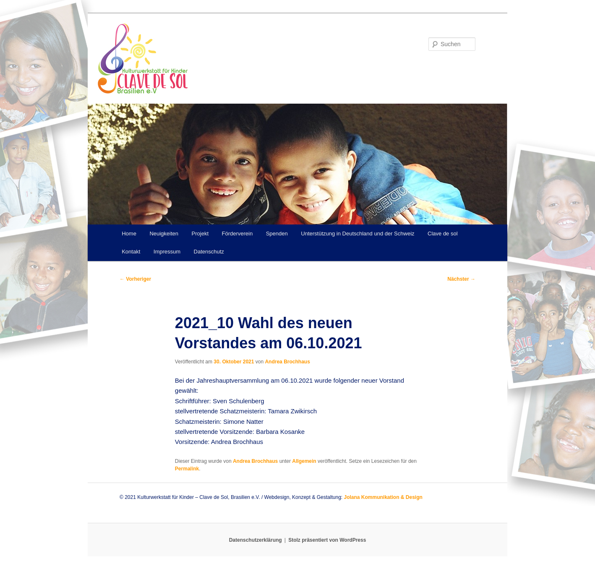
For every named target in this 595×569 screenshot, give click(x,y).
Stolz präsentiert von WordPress (327, 540)
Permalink (187, 469)
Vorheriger (135, 279)
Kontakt (131, 251)
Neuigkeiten (163, 233)
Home (129, 233)
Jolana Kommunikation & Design (383, 497)
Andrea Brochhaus (287, 362)
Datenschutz (209, 251)
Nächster (461, 279)
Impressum (167, 251)
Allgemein (304, 461)
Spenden (277, 233)
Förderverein (237, 233)
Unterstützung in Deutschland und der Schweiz (357, 233)
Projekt (200, 233)
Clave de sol (443, 233)
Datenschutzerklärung (255, 540)
